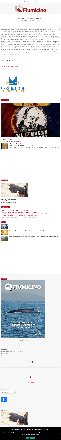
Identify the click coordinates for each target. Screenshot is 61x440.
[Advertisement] (30, 165)
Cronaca (40, 20)
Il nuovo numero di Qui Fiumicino (11, 66)
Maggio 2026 (23, 340)
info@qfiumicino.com (7, 356)
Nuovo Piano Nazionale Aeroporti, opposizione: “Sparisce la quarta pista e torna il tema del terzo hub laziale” (26, 213)
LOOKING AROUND (30, 382)
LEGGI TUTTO (30, 370)
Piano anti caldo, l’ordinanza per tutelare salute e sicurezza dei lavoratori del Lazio (20, 212)
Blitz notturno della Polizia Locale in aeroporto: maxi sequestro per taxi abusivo (19, 217)
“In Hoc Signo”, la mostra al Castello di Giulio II (22, 145)
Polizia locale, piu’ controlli (9, 65)
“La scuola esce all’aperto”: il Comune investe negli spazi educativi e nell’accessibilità (20, 215)
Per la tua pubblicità (30, 366)
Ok (27, 437)
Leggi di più (32, 437)
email (5, 201)
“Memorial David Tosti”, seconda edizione (12, 141)
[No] (59, 433)
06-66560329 (5, 353)
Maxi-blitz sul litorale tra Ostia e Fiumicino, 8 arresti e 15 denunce (16, 210)
